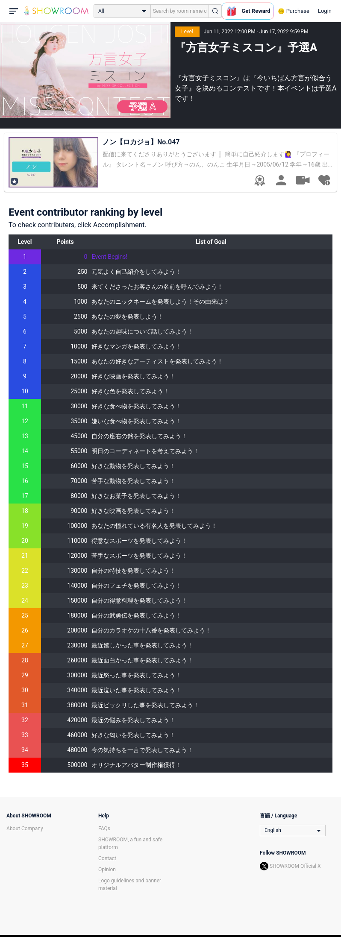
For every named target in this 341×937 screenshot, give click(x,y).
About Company (24, 829)
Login (325, 11)
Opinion (107, 870)
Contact (107, 858)
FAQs (104, 829)
